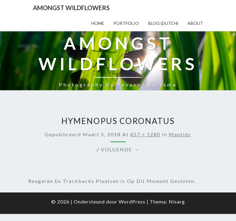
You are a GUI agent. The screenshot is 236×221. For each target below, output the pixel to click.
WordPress (132, 170)
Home (97, 23)
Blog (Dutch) (163, 23)
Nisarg (177, 170)
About (195, 23)
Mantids (180, 103)
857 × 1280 (145, 103)
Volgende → (120, 118)
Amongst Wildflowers (71, 7)
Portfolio (126, 23)
